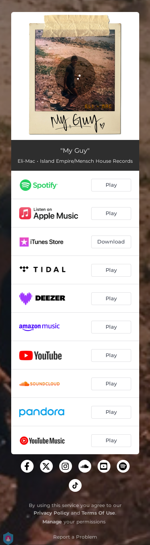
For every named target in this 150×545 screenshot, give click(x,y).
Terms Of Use (98, 513)
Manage (52, 522)
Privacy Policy (51, 513)
